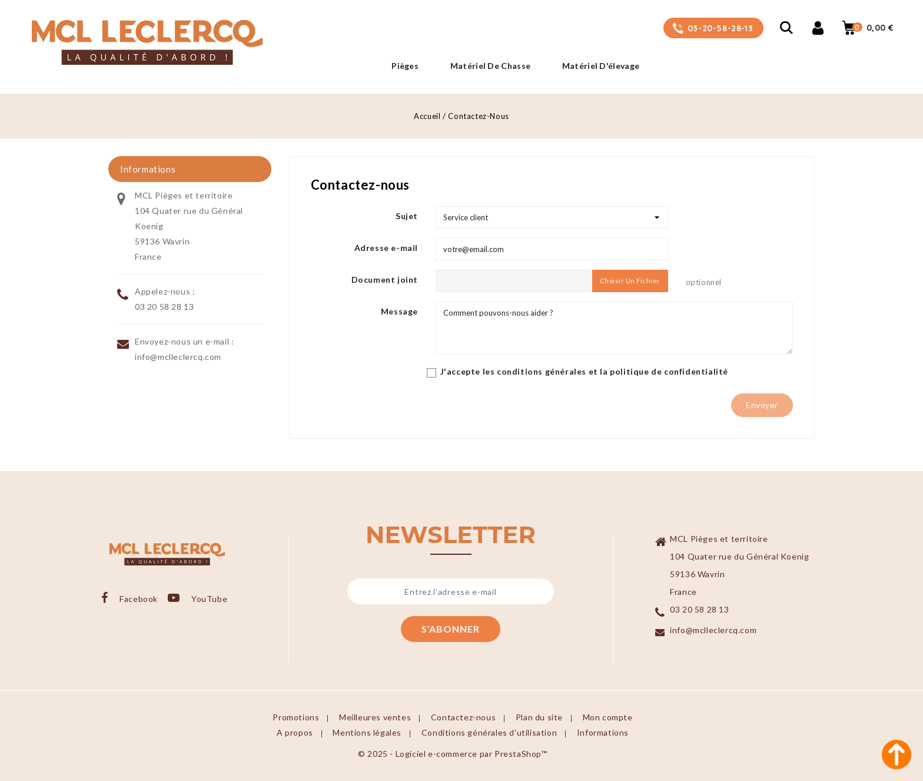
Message (399, 311)
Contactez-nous (463, 717)
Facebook (138, 599)
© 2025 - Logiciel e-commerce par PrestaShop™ (452, 754)
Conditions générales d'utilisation (489, 732)
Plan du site (539, 717)
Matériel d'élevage (600, 66)
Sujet (407, 216)
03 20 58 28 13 (164, 307)
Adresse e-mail (386, 248)
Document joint (384, 279)
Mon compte (608, 717)
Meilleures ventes (375, 717)
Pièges (405, 66)
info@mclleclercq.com (178, 357)
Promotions (296, 717)
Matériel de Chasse (490, 66)
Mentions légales (367, 732)
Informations (603, 732)
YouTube (210, 599)
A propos (295, 732)
